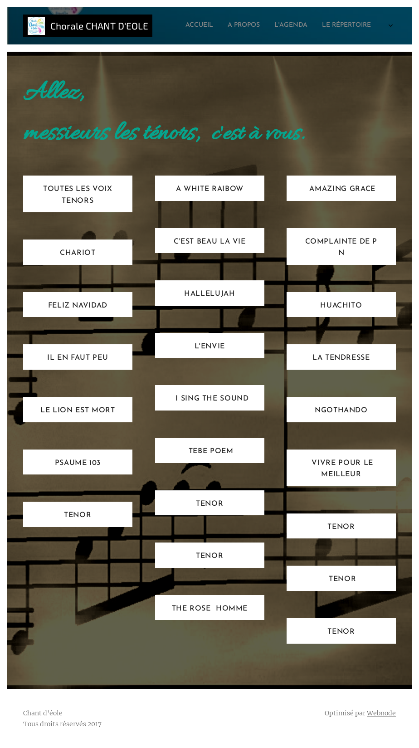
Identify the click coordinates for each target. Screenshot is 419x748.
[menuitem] (286, 26)
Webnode (381, 713)
